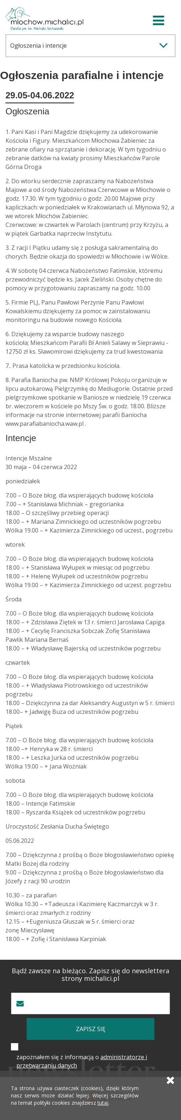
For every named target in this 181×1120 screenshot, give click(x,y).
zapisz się (90, 1029)
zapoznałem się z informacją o (81, 1061)
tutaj (102, 1102)
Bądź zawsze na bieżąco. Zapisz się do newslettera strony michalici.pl (90, 974)
